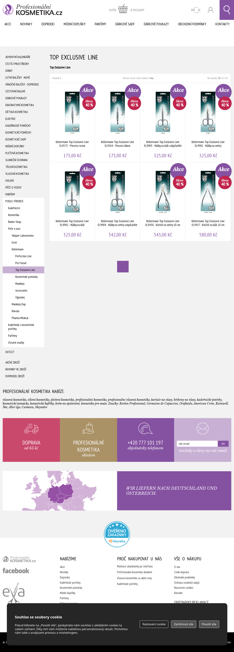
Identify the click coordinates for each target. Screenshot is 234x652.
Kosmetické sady (15, 139)
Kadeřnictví (14, 208)
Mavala (15, 311)
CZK (196, 10)
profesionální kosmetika (25, 560)
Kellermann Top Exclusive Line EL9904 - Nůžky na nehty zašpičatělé (117, 201)
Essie (14, 242)
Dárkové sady (124, 24)
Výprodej (20, 297)
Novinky (26, 24)
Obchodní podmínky (192, 24)
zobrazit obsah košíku (127, 10)
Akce (8, 24)
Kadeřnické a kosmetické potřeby (21, 327)
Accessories (21, 290)
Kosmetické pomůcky (18, 132)
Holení (9, 181)
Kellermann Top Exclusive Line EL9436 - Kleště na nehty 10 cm (162, 201)
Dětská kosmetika (16, 112)
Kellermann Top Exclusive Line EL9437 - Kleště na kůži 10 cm (208, 201)
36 (227, 78)
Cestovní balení (15, 91)
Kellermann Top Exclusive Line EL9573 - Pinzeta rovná (72, 122)
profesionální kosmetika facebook (16, 570)
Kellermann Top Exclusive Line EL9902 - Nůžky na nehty (208, 122)
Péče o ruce (14, 229)
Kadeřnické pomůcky (18, 126)
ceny (151, 78)
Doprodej (47, 24)
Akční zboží (12, 362)
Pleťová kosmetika (17, 153)
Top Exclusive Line (25, 270)
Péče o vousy (13, 187)
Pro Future (21, 263)
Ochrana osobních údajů (186, 583)
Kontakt (178, 593)
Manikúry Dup (19, 304)
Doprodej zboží (14, 376)
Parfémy (100, 24)
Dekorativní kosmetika (19, 105)
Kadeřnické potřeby (70, 583)
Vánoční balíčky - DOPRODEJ (22, 84)
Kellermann (17, 249)
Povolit (209, 624)
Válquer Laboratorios (23, 236)
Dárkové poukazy (156, 24)
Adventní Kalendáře (17, 57)
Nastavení (154, 624)
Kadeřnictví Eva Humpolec (13, 593)
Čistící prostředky (17, 64)
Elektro (10, 119)
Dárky (8, 71)
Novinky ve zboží (15, 369)
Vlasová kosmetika (17, 174)
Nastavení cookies (183, 588)
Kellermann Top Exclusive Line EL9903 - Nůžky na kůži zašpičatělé (162, 122)
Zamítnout (183, 624)
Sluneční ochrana (16, 160)
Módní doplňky (75, 24)
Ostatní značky (16, 343)
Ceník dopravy (181, 572)
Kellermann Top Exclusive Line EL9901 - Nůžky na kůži (72, 201)
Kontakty (222, 24)
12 (223, 78)
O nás (177, 567)
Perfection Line (23, 256)
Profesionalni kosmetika (117, 534)
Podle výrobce (14, 201)
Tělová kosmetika (16, 167)
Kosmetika (13, 215)
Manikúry (19, 284)
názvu (132, 78)
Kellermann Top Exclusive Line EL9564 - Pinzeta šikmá (117, 122)
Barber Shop (14, 222)
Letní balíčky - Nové (17, 78)
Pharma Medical (20, 318)
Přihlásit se (210, 10)
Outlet (9, 352)
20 (219, 78)
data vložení (142, 78)
